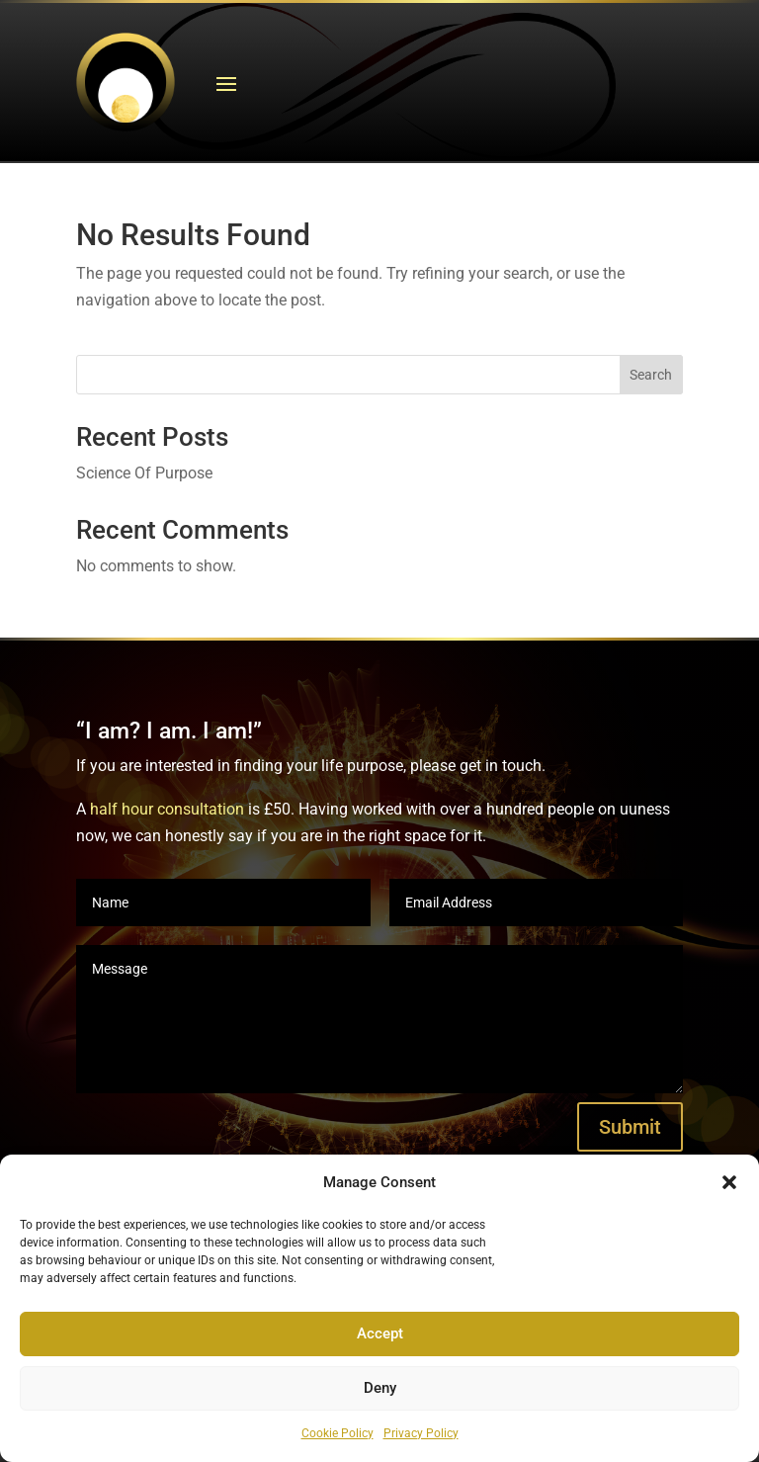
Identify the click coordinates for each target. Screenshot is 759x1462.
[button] (729, 1182)
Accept (380, 1333)
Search (651, 375)
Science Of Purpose (144, 473)
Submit (630, 1127)
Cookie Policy (337, 1433)
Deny (380, 1388)
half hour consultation (167, 809)
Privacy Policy (421, 1433)
